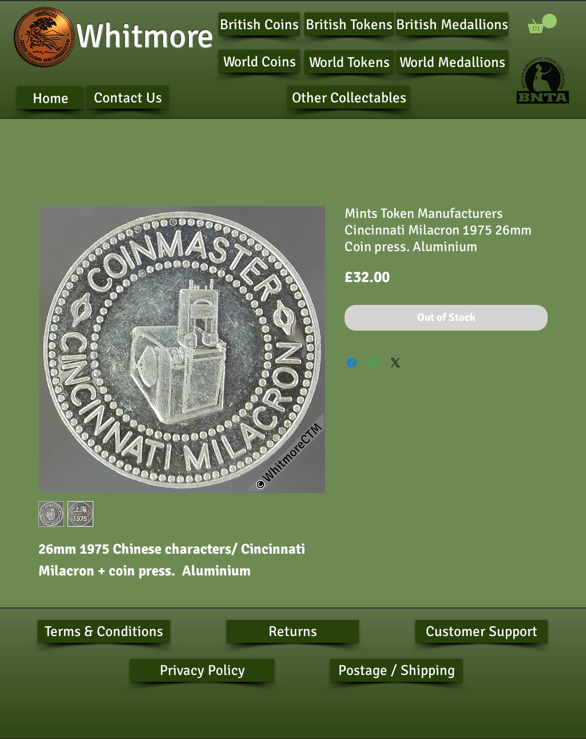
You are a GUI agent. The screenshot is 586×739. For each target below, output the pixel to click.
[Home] (50, 97)
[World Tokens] (349, 61)
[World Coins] (259, 61)
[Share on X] (395, 363)
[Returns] (293, 631)
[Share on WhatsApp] (374, 363)
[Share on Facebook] (352, 363)
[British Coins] (259, 24)
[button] (542, 23)
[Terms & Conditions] (104, 631)
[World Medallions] (452, 61)
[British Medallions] (452, 24)
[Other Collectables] (349, 97)
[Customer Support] (481, 631)
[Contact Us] (127, 97)
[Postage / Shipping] (396, 670)
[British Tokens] (349, 24)
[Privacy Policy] (202, 670)
